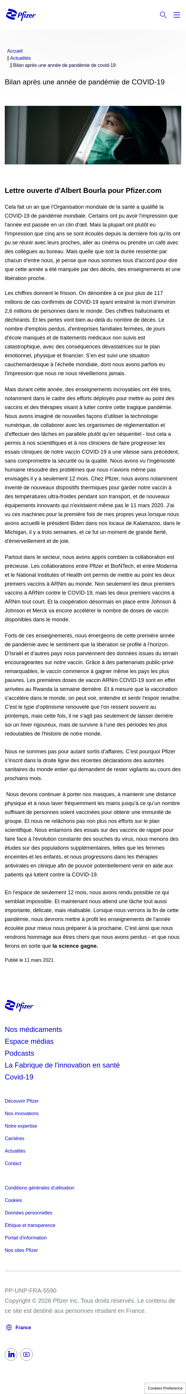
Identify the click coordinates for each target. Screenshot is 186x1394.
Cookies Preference (165, 1388)
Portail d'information (26, 1237)
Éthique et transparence (30, 1225)
